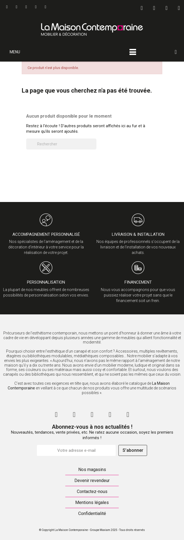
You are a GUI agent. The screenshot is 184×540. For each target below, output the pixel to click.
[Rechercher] (61, 144)
